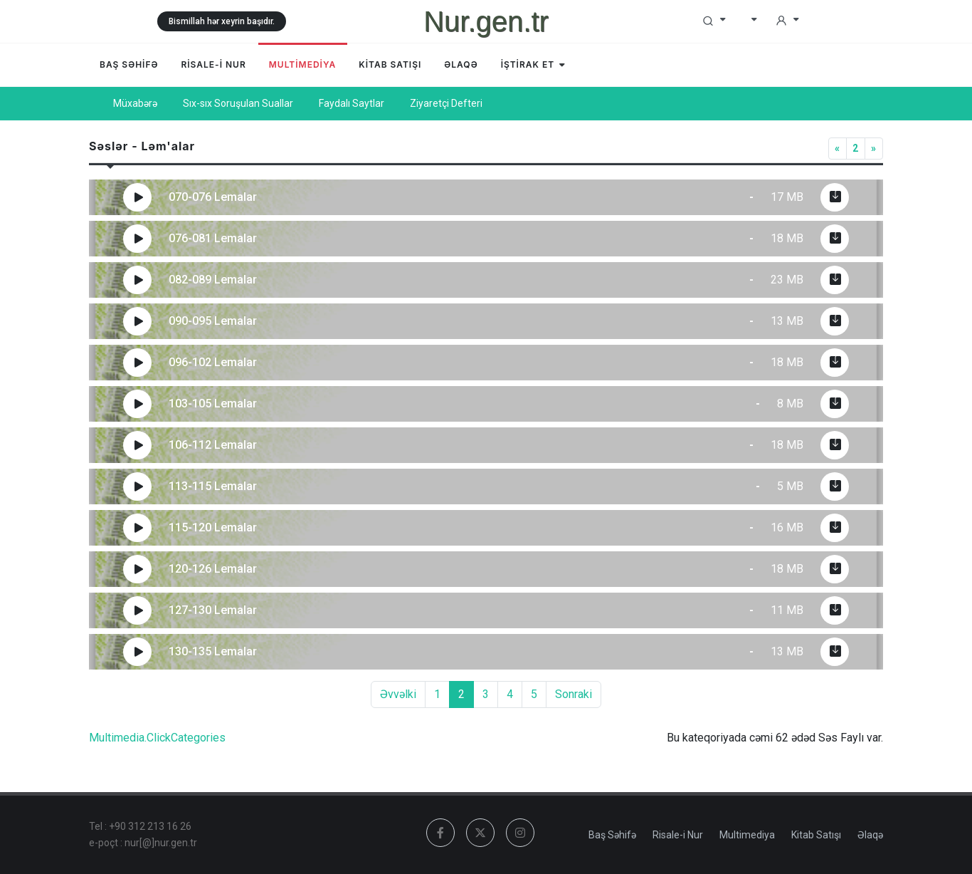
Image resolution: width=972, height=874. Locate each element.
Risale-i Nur (678, 835)
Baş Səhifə (612, 835)
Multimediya (747, 835)
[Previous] (837, 148)
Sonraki (573, 694)
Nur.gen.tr (486, 21)
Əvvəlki (398, 694)
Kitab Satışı (816, 835)
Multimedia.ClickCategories (157, 737)
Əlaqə (870, 835)
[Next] (874, 148)
